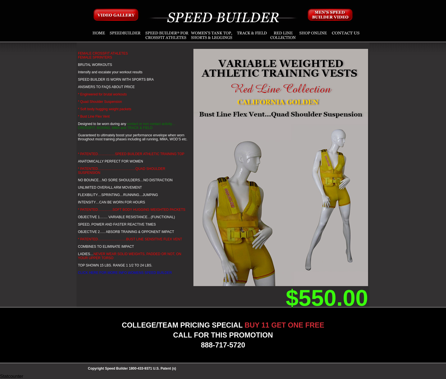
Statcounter (11, 376)
